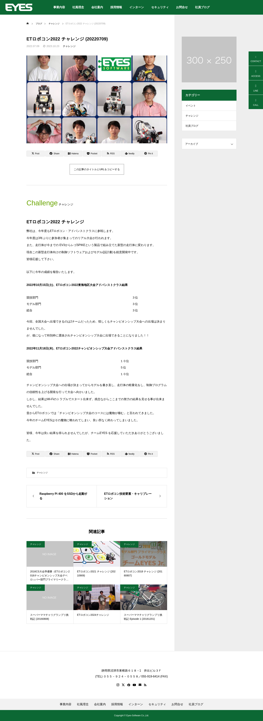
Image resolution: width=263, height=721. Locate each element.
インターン (136, 7)
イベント (191, 106)
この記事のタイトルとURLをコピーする (97, 169)
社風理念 (78, 7)
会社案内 (97, 7)
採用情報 (116, 7)
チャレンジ (69, 46)
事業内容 (59, 7)
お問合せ (182, 7)
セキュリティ (160, 7)
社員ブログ (202, 7)
